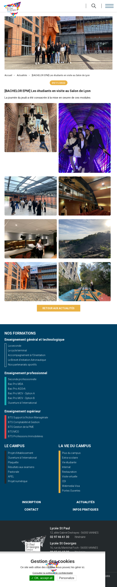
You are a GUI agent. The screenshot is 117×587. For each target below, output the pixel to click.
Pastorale (13, 471)
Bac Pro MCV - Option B (21, 398)
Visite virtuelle (69, 476)
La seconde (14, 345)
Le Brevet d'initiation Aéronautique (27, 359)
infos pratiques (85, 509)
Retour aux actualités (58, 308)
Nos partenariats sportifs (22, 364)
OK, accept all (41, 578)
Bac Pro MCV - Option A (21, 393)
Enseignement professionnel (26, 373)
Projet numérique (17, 481)
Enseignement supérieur (23, 411)
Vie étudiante (69, 462)
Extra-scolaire (70, 457)
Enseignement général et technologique (34, 339)
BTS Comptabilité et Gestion (24, 422)
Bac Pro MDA (15, 384)
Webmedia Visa (71, 485)
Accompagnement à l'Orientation (26, 355)
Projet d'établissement (20, 453)
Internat (66, 467)
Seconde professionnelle (22, 379)
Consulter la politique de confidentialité (53, 573)
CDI (64, 481)
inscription (31, 502)
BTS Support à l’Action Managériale (28, 417)
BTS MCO (13, 431)
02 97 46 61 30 (59, 537)
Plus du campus (71, 453)
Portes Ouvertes (71, 490)
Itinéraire (80, 537)
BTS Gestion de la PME (21, 426)
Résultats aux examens (21, 467)
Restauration (69, 471)
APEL (11, 476)
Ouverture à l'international (22, 402)
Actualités (22, 75)
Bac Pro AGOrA (16, 388)
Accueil (8, 75)
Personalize (66, 578)
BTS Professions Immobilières (25, 436)
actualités (85, 502)
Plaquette (13, 462)
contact (31, 509)
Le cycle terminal (17, 350)
